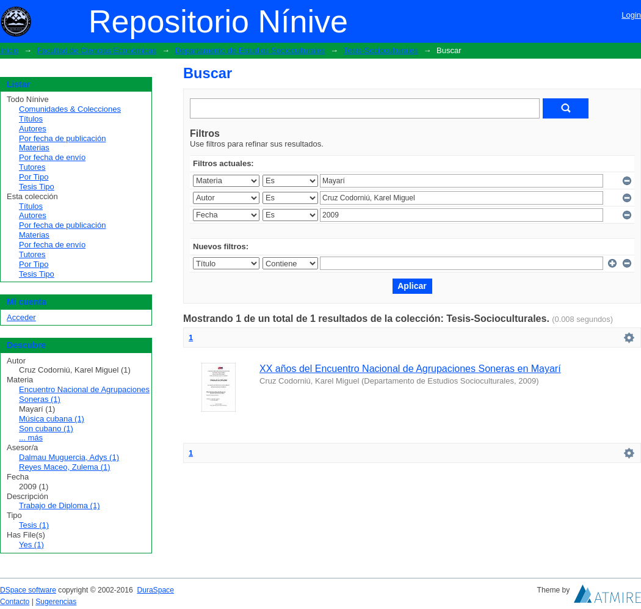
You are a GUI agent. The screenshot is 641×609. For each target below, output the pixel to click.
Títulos (31, 118)
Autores (32, 128)
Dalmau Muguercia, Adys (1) (69, 457)
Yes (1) (31, 544)
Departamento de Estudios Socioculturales (250, 50)
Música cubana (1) (51, 418)
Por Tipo (33, 176)
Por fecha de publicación (62, 138)
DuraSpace (155, 590)
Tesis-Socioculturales (381, 50)
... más (31, 437)
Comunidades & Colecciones (70, 109)
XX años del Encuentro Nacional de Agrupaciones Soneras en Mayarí (410, 368)
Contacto (14, 601)
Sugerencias (55, 601)
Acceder (21, 317)
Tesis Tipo (36, 186)
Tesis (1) (34, 525)
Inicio (9, 50)
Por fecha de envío (52, 157)
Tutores (32, 167)
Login (631, 15)
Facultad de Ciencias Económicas (97, 50)
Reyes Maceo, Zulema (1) (64, 467)
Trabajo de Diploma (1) (59, 505)
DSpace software (28, 590)
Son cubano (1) (46, 428)
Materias (34, 147)
